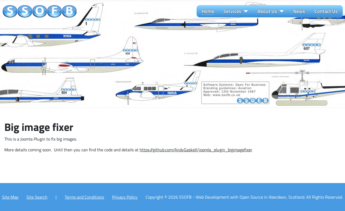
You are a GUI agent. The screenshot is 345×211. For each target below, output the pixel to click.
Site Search (36, 197)
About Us (267, 11)
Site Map (10, 197)
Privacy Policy (124, 197)
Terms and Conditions (84, 197)
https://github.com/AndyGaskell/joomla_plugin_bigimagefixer (196, 149)
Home (208, 11)
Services (232, 11)
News (299, 11)
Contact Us (326, 11)
